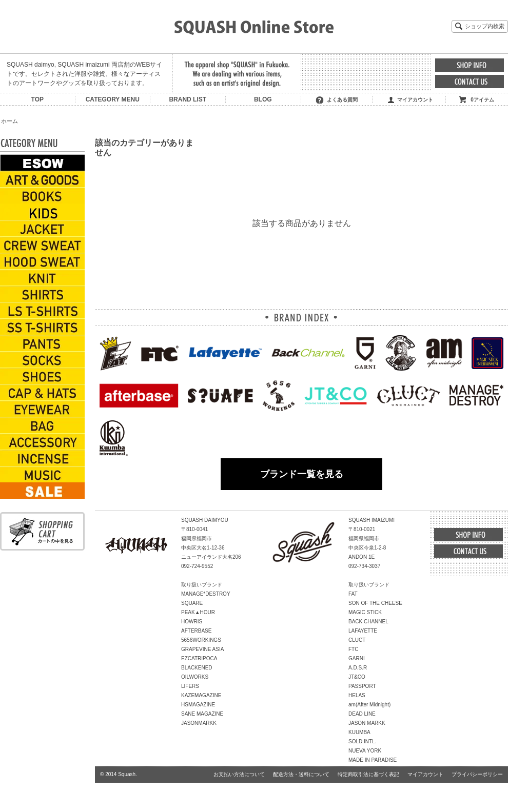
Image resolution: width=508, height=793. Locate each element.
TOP (37, 99)
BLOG (263, 99)
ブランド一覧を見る (301, 474)
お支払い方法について (239, 774)
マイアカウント (415, 100)
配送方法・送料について (301, 774)
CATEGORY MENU (113, 99)
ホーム (9, 121)
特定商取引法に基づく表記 (368, 774)
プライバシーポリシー (477, 774)
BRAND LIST (187, 99)
